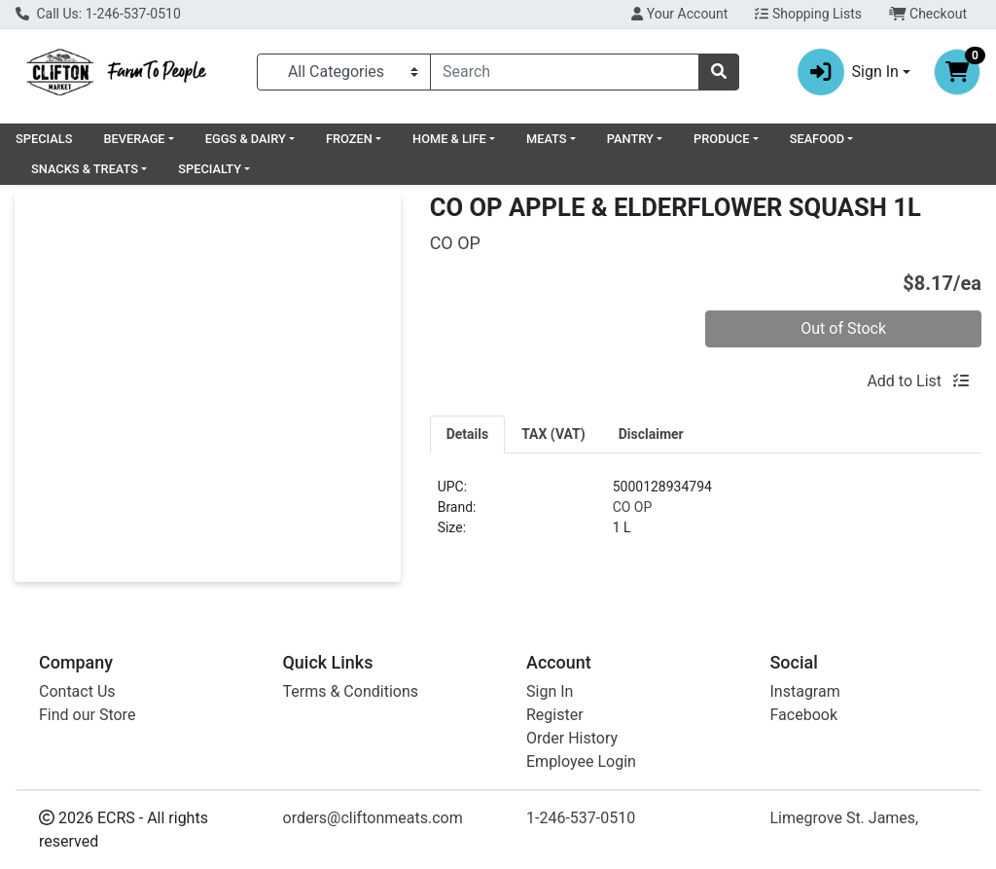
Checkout (928, 13)
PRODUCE (721, 138)
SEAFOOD (817, 138)
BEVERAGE (133, 138)
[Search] (564, 72)
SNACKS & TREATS (84, 169)
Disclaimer (651, 434)
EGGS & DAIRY (245, 138)
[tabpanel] (705, 515)
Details (467, 434)
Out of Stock (843, 328)
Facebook (803, 715)
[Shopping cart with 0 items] (957, 72)
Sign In (549, 691)
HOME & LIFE (449, 138)
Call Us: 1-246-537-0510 (98, 13)
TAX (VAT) (553, 434)
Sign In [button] (848, 72)
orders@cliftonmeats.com (373, 818)
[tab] (468, 434)
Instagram (805, 691)
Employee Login (581, 761)
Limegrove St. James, (844, 818)
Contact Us (77, 691)
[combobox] (564, 72)
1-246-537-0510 (580, 818)
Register (555, 715)
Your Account (679, 13)
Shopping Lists (808, 13)
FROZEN (349, 138)
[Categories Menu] (344, 72)
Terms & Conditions (351, 691)
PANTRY (630, 138)
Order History (572, 738)
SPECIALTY (209, 169)
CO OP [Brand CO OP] (633, 507)
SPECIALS (44, 138)
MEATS (546, 138)
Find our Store (87, 715)
